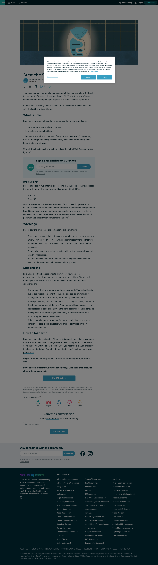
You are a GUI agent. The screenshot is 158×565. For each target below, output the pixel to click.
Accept (105, 77)
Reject (88, 77)
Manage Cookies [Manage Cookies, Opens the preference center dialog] (52, 77)
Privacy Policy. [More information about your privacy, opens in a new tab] (94, 71)
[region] (79, 70)
